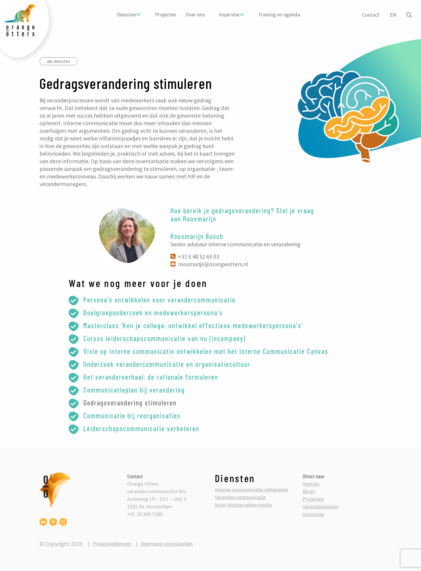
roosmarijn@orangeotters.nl (209, 264)
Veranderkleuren (320, 506)
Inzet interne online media (243, 504)
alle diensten (58, 61)
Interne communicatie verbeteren (251, 489)
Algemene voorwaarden (167, 543)
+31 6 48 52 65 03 (194, 256)
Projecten (165, 14)
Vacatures (313, 514)
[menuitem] (129, 14)
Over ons (195, 14)
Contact (370, 14)
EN (393, 14)
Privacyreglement (112, 543)
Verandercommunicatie (240, 497)
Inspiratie (229, 14)
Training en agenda (279, 14)
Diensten (126, 14)
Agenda (311, 483)
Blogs (309, 491)
